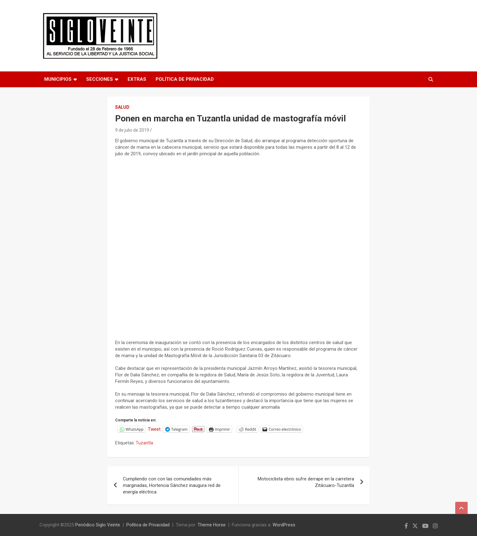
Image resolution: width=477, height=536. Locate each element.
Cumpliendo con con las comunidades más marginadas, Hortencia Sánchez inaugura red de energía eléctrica (172, 485)
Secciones (99, 79)
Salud (122, 107)
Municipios (58, 79)
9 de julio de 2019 (132, 130)
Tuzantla (144, 442)
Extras (137, 79)
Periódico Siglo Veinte (97, 525)
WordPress (284, 525)
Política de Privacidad (185, 79)
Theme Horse (212, 525)
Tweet (154, 429)
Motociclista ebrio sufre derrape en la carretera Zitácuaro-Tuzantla (306, 482)
